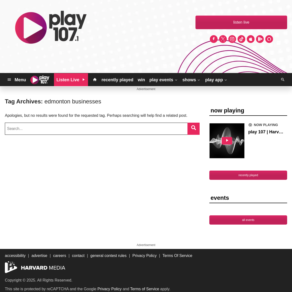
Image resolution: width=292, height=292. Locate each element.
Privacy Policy (109, 289)
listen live (241, 22)
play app (216, 79)
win (141, 79)
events (220, 197)
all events (248, 220)
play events (163, 79)
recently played (117, 79)
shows (191, 79)
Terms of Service (144, 289)
